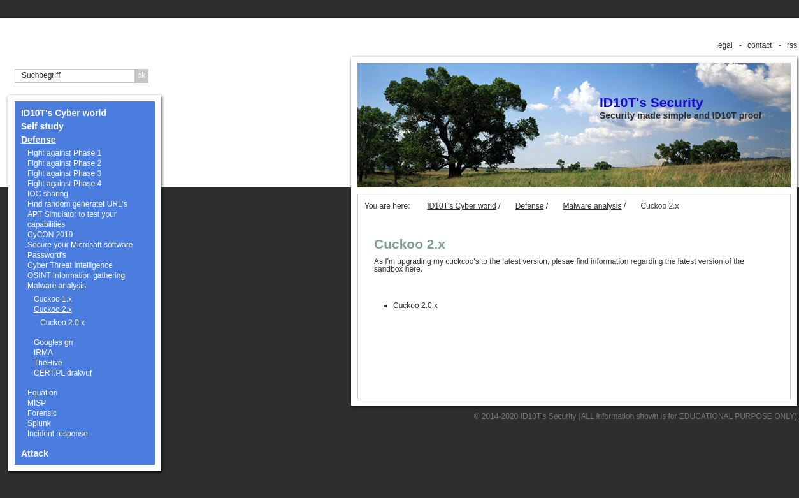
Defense (38, 140)
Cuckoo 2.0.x (62, 322)
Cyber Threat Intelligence (70, 265)
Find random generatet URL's (77, 204)
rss (792, 45)
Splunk (39, 423)
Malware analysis (56, 285)
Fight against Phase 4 (64, 183)
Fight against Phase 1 (64, 153)
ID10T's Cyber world (63, 113)
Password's (46, 255)
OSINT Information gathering (76, 275)
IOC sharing (47, 193)
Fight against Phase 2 (64, 163)
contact (759, 45)
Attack (34, 453)
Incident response (57, 433)
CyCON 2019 (50, 234)
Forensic (42, 413)
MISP (36, 403)
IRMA (43, 352)
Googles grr (54, 342)
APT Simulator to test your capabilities (72, 219)
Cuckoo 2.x (53, 309)
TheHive (48, 362)
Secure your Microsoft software (80, 244)
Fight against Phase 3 (64, 173)
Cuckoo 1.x (53, 299)
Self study (42, 126)
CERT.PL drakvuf (63, 373)
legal (724, 45)
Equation (42, 392)
